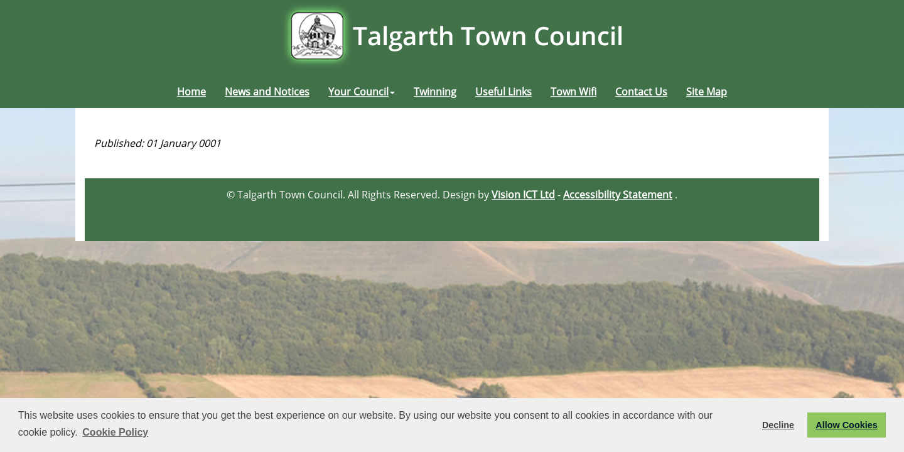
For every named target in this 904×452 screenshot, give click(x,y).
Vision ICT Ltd (523, 195)
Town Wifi (573, 92)
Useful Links (503, 92)
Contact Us (641, 92)
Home (191, 92)
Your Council (361, 92)
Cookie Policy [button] (115, 432)
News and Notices (267, 92)
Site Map (706, 92)
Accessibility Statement (617, 195)
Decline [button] (778, 425)
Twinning (435, 92)
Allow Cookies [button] (846, 425)
